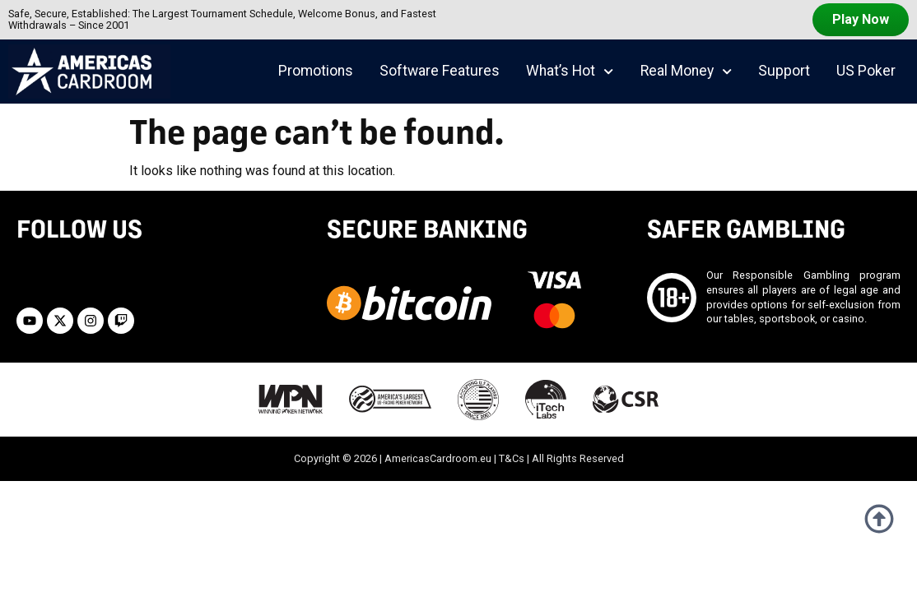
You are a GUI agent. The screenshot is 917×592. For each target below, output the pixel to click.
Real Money (686, 71)
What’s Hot (569, 71)
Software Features (439, 70)
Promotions (315, 70)
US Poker (866, 70)
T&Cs (511, 458)
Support (784, 70)
